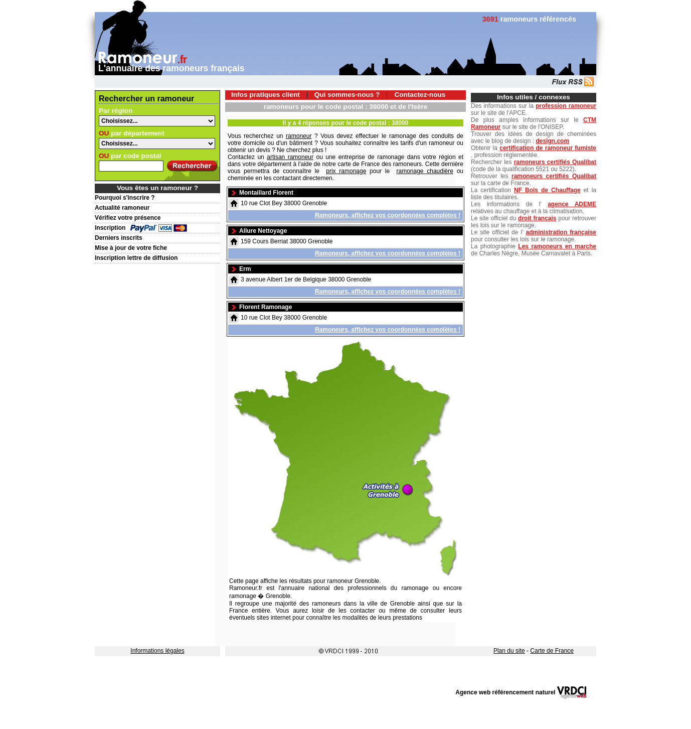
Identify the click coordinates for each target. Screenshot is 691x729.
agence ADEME (572, 204)
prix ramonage (346, 171)
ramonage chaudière (425, 171)
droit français (537, 218)
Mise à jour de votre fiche (131, 247)
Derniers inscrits (118, 237)
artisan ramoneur (290, 157)
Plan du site (509, 650)
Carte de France (552, 650)
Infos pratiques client (265, 94)
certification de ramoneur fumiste (547, 148)
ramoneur (298, 135)
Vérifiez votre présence (127, 217)
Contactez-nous (419, 94)
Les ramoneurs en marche (557, 246)
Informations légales (157, 650)
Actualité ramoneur (122, 207)
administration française (561, 232)
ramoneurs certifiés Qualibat (555, 162)
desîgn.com (552, 140)
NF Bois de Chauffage (547, 190)
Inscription (110, 227)
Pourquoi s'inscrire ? (125, 197)
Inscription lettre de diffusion (136, 257)
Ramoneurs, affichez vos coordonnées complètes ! (387, 215)
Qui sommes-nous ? (347, 94)
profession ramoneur (566, 105)
